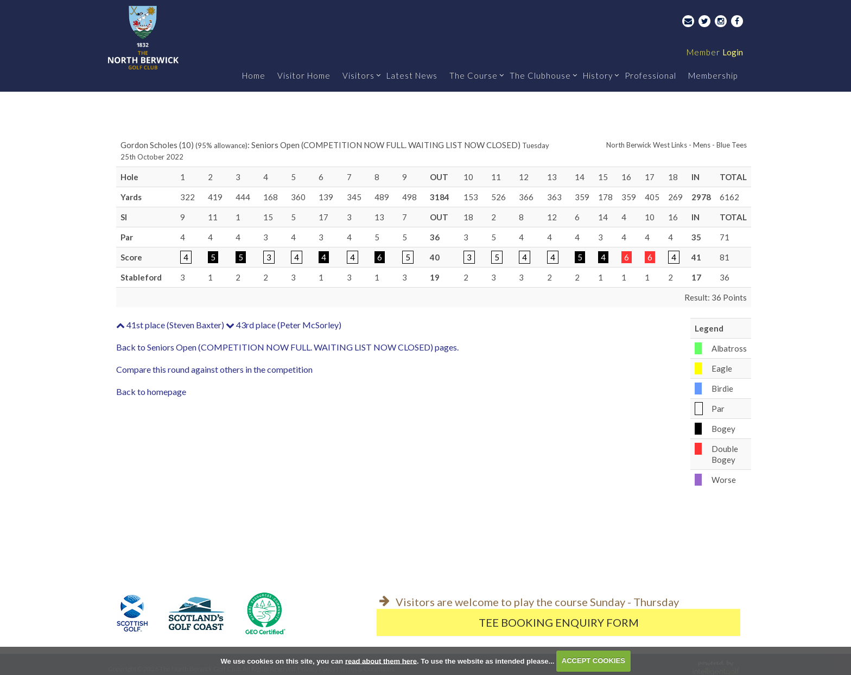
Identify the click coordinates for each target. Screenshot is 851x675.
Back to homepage (151, 391)
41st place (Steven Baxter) (170, 325)
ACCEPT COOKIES (593, 661)
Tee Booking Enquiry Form (559, 622)
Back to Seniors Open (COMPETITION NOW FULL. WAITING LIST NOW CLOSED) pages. (287, 347)
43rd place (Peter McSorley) (283, 325)
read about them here (381, 661)
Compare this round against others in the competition (214, 369)
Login (715, 52)
